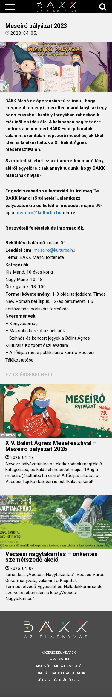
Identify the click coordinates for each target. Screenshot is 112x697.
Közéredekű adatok (59, 653)
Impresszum (59, 659)
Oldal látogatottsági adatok (58, 673)
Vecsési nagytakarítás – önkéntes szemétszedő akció (51, 557)
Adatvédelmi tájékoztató (59, 666)
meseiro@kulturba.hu (38, 212)
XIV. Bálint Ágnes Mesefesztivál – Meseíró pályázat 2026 (51, 446)
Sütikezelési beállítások (59, 680)
